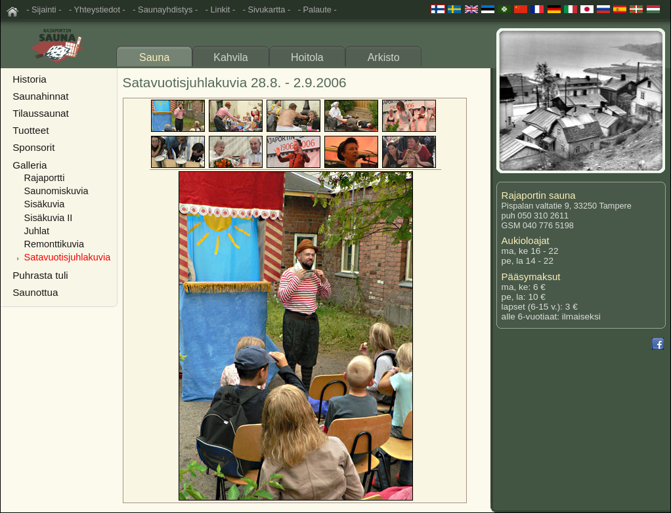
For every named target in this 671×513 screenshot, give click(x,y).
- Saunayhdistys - (165, 9)
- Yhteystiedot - (97, 9)
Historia (29, 79)
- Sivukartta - (267, 9)
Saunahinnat (40, 96)
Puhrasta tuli (40, 275)
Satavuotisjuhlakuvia (67, 257)
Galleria (29, 165)
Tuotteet (30, 130)
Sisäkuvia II (48, 218)
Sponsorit (33, 147)
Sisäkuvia (44, 204)
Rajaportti (44, 178)
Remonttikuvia (54, 244)
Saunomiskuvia (56, 191)
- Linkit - (221, 9)
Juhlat (37, 231)
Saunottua (35, 292)
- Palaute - (317, 9)
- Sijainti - (43, 9)
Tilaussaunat (40, 113)
